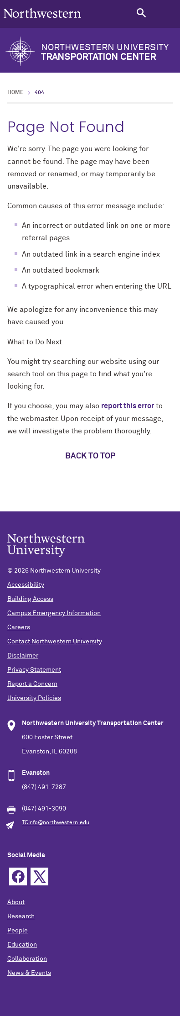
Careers (18, 627)
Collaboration (27, 959)
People (17, 930)
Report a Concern (32, 684)
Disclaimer (22, 656)
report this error (127, 406)
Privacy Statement (34, 670)
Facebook (18, 876)
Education (22, 945)
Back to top (90, 456)
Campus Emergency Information (54, 613)
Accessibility (25, 585)
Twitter (39, 876)
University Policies (34, 698)
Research (21, 916)
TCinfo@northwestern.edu (55, 823)
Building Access (30, 599)
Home (15, 92)
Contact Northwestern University (54, 641)
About (16, 902)
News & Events (29, 973)
